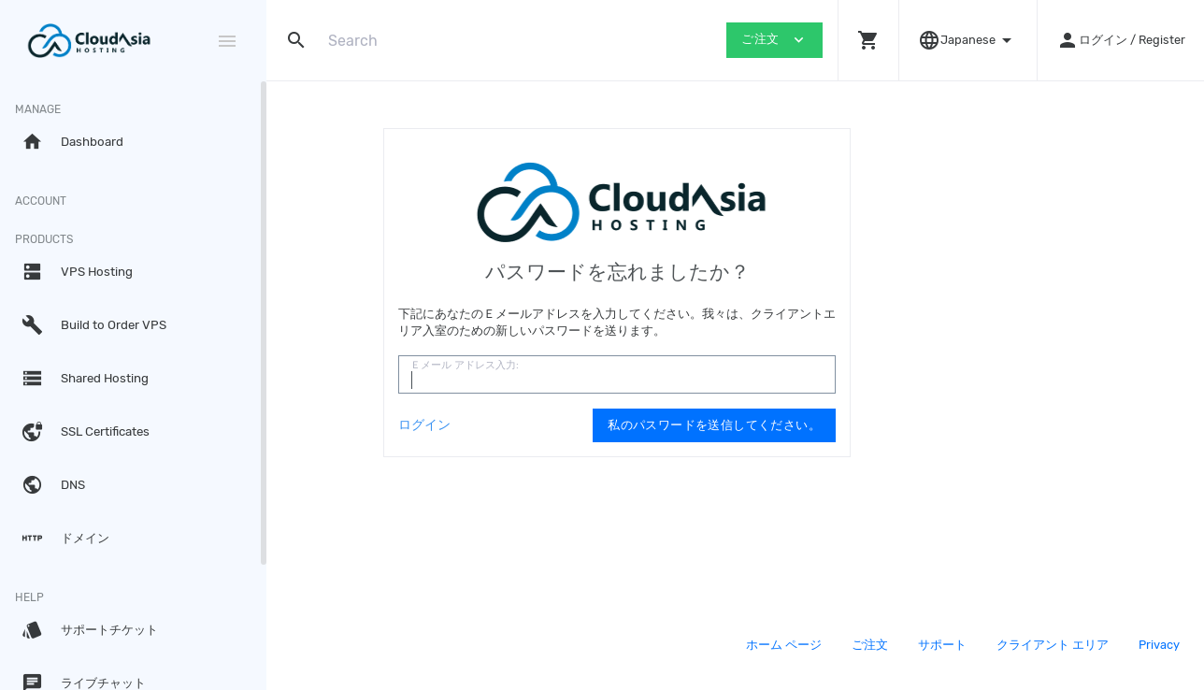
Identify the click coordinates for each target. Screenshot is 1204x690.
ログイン (543, 424)
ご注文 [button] (774, 40)
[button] (868, 40)
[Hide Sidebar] (227, 41)
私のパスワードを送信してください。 (832, 425)
